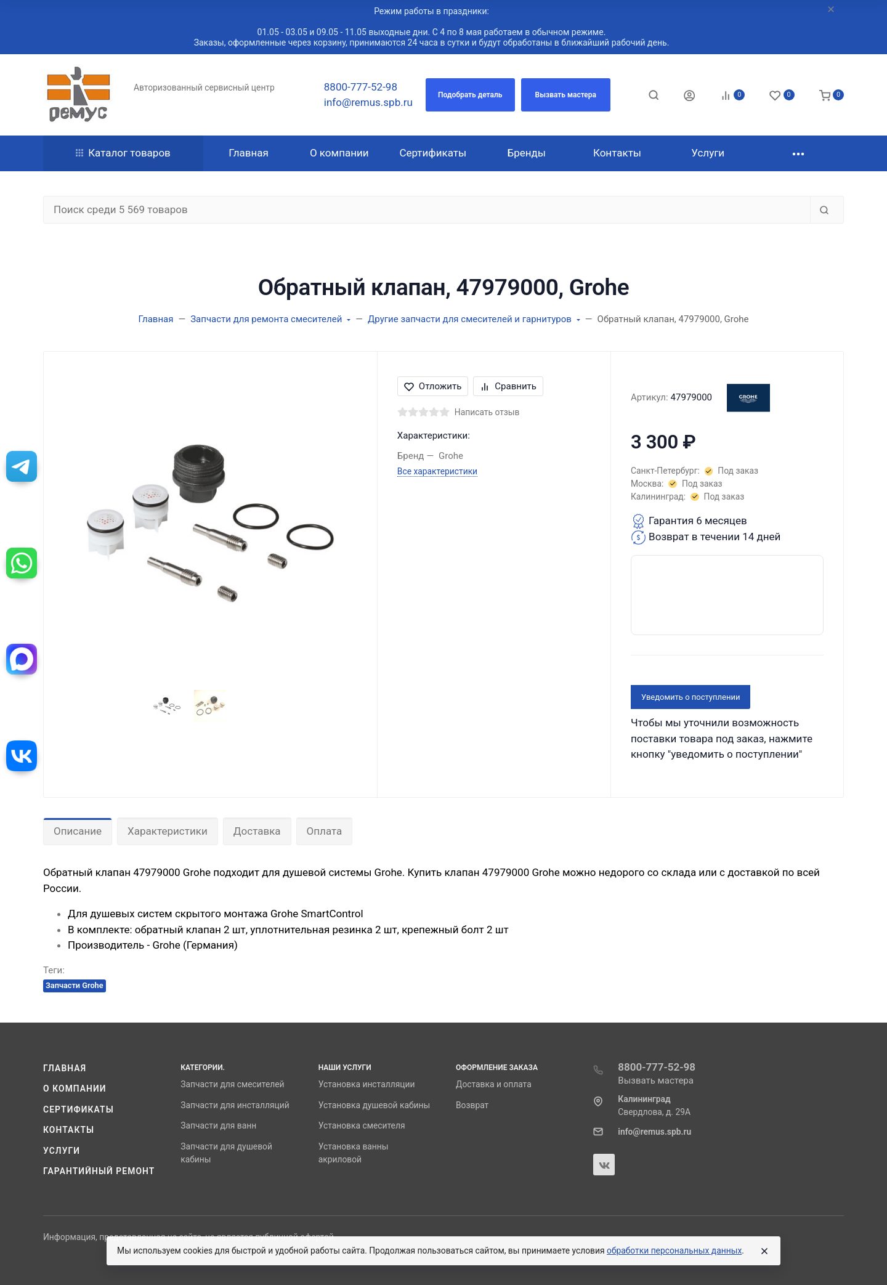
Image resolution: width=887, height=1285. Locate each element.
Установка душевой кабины (374, 1105)
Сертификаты (78, 1109)
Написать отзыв (487, 412)
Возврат (472, 1105)
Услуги (61, 1151)
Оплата (324, 831)
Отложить (433, 386)
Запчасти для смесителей (232, 1084)
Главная (64, 1068)
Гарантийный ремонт (99, 1171)
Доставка (257, 831)
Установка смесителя (361, 1125)
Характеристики (168, 831)
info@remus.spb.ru (368, 102)
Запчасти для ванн (218, 1125)
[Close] (764, 1251)
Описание (78, 831)
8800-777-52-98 (360, 87)
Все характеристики (437, 471)
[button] (470, 94)
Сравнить (508, 386)
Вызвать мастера (656, 1080)
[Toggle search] (653, 94)
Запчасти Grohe (74, 985)
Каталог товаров (123, 153)
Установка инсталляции (366, 1084)
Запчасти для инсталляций (234, 1105)
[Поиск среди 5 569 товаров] (427, 210)
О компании (75, 1088)
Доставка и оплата (494, 1084)
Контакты (68, 1130)
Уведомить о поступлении (690, 697)
